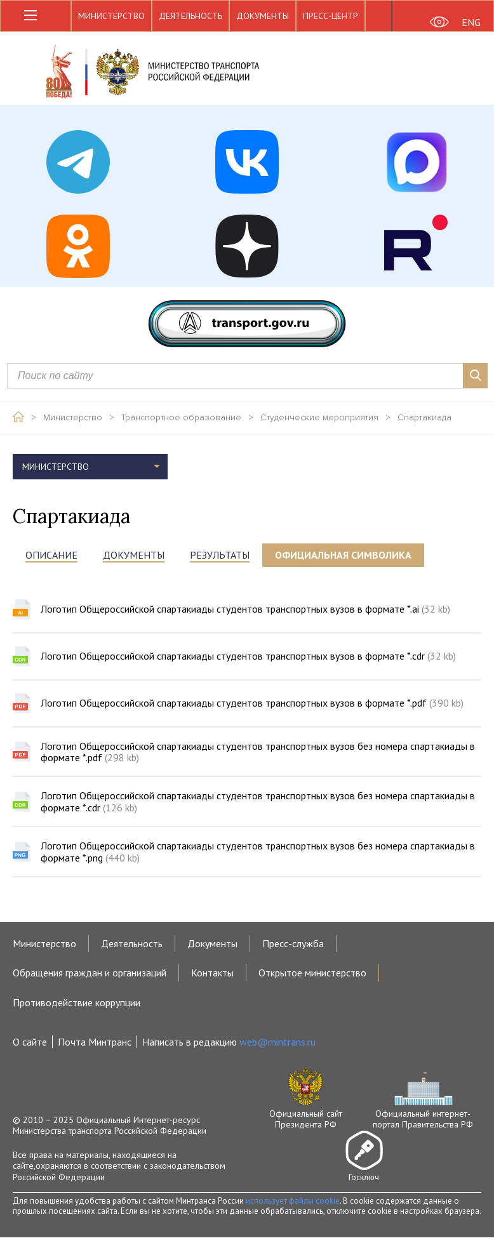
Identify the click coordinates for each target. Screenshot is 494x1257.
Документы (262, 16)
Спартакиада (424, 418)
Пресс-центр (330, 16)
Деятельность (190, 16)
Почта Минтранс (94, 1041)
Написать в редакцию (229, 1041)
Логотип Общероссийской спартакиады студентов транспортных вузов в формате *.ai (245, 609)
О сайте (30, 1041)
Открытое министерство (312, 972)
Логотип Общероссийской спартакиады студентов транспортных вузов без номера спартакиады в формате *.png (258, 851)
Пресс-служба (293, 943)
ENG (471, 22)
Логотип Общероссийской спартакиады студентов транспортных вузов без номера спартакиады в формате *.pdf (258, 752)
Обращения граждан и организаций (89, 972)
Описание (51, 555)
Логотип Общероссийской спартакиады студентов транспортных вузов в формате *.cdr (248, 656)
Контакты (212, 972)
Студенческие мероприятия (319, 418)
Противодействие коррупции (76, 1002)
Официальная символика (343, 555)
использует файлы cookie (293, 1200)
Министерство (111, 16)
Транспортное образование (181, 418)
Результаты (220, 555)
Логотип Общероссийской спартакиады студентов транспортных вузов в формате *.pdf (252, 702)
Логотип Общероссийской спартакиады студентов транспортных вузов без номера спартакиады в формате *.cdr (258, 801)
